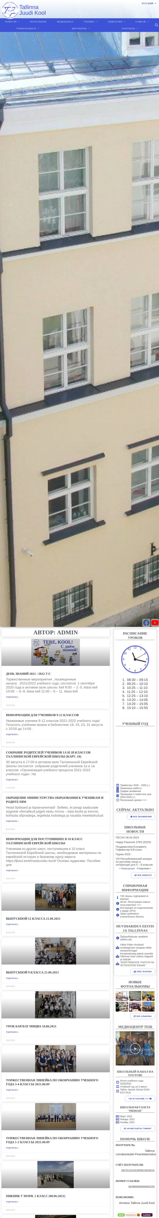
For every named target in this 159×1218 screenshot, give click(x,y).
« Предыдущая (127, 868)
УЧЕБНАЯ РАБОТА (27, 28)
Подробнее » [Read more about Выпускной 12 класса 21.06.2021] (12, 924)
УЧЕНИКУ (91, 21)
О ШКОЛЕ (142, 21)
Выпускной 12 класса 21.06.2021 (33, 918)
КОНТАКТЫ (130, 28)
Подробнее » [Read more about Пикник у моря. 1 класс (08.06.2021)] (12, 1202)
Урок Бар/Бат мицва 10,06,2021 (31, 1026)
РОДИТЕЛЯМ (116, 21)
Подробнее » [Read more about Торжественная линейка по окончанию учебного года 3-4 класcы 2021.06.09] (12, 1090)
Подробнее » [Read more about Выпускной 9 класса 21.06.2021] (12, 978)
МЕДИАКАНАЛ (65, 21)
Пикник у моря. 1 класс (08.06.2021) (35, 1196)
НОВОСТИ (12, 21)
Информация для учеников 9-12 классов (42, 715)
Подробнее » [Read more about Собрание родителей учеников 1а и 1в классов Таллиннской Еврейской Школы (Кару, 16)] (12, 780)
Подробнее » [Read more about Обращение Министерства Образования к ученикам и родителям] (12, 821)
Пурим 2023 (123, 854)
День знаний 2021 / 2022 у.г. (28, 674)
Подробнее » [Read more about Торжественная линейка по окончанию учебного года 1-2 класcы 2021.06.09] (12, 1148)
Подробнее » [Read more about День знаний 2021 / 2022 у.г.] (12, 697)
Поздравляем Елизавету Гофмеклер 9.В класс (131, 848)
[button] (156, 25)
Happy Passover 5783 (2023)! (133, 842)
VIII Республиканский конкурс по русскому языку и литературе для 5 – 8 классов (134, 861)
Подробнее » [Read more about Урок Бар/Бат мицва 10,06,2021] (12, 1032)
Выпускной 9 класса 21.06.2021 (32, 972)
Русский (149, 3)
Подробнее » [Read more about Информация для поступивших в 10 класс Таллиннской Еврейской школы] (12, 870)
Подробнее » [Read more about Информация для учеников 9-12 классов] (12, 734)
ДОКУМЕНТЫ (81, 28)
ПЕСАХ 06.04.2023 (127, 837)
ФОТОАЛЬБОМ (38, 21)
